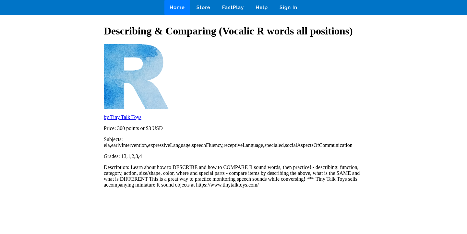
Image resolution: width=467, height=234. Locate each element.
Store (203, 7)
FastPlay (233, 7)
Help (262, 7)
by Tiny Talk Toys (122, 117)
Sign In (288, 7)
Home (177, 7)
